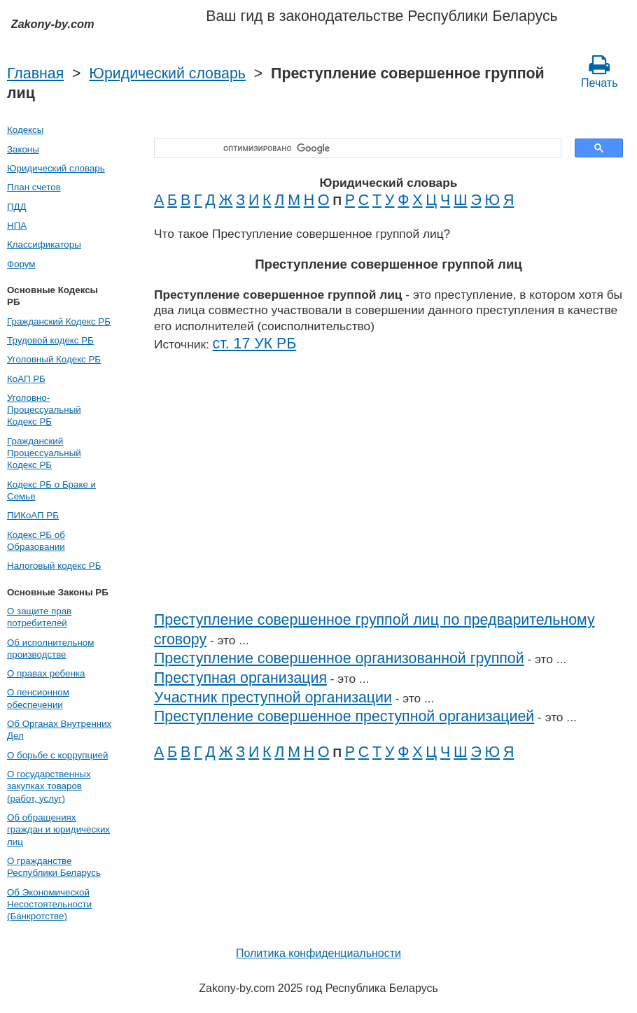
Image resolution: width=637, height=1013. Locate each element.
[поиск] (352, 148)
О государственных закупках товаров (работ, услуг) (49, 786)
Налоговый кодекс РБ (54, 565)
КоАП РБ (26, 379)
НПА (17, 225)
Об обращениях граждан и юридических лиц (58, 829)
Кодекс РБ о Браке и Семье (51, 490)
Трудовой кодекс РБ (50, 340)
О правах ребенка (46, 673)
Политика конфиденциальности (318, 953)
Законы (23, 149)
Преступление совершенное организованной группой (339, 658)
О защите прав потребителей (39, 617)
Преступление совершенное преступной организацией (344, 716)
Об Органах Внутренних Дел (59, 729)
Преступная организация (240, 678)
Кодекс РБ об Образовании (36, 541)
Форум (21, 264)
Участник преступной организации (273, 697)
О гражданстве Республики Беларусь (54, 867)
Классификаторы (44, 244)
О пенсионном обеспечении (38, 698)
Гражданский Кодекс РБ (59, 321)
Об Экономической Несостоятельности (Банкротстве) (49, 904)
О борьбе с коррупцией (57, 755)
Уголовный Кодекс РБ (54, 359)
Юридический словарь (167, 73)
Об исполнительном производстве (50, 648)
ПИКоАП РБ (33, 515)
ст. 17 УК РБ (255, 343)
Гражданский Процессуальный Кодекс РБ (44, 453)
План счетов (34, 187)
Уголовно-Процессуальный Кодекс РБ (44, 409)
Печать (599, 71)
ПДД (17, 206)
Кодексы (25, 130)
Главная (35, 73)
